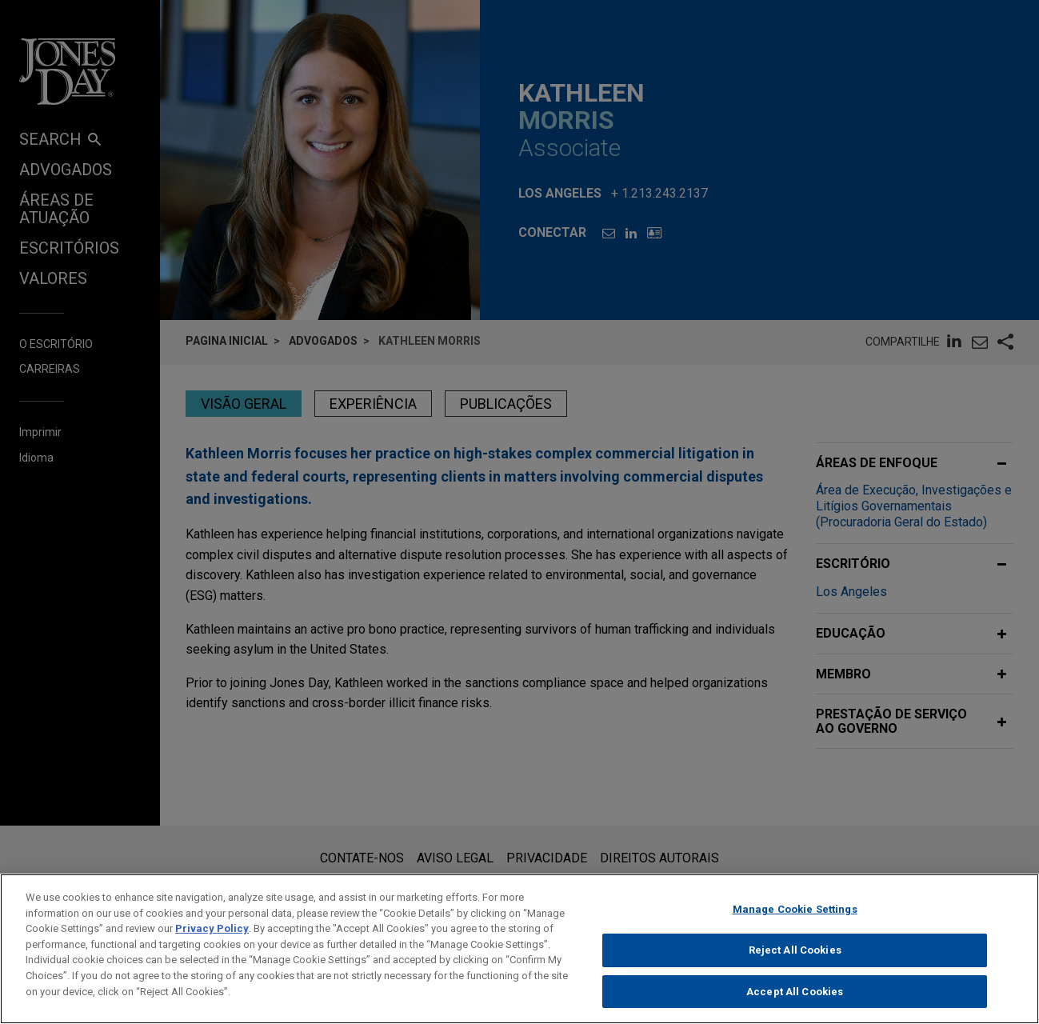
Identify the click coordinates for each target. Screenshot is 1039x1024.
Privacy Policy (212, 938)
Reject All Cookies (795, 959)
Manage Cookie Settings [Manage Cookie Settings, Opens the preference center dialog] (795, 919)
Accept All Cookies (794, 1000)
